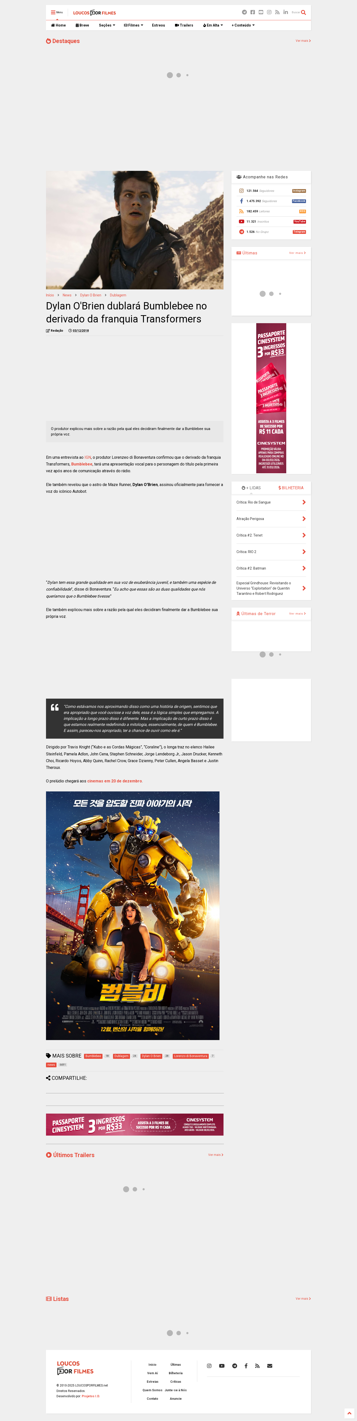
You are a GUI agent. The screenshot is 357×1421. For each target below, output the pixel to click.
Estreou (158, 25)
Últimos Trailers (70, 1155)
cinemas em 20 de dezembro (114, 781)
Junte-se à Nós (175, 1390)
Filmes (133, 25)
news (67, 295)
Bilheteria (175, 1373)
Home (58, 25)
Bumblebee (81, 464)
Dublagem (118, 295)
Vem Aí (152, 1373)
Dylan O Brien (90, 295)
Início (50, 295)
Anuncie (176, 1398)
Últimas (247, 253)
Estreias (152, 1381)
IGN (87, 457)
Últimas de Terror (256, 613)
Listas (57, 1299)
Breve (82, 25)
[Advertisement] (178, 127)
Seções (107, 25)
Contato (152, 1398)
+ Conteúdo (243, 25)
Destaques (63, 41)
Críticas (175, 1381)
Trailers (184, 25)
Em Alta (213, 25)
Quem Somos (152, 1390)
